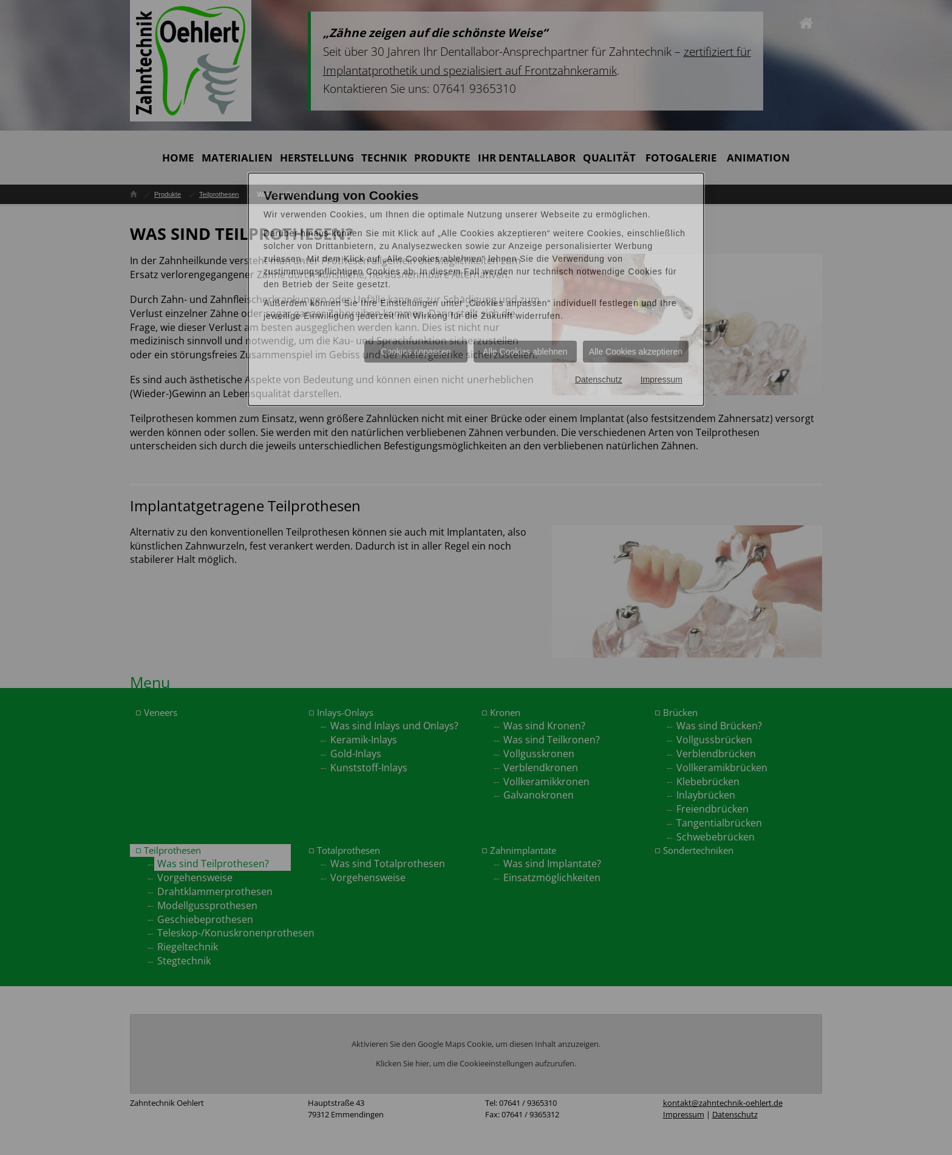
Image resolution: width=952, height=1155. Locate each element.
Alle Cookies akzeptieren (635, 351)
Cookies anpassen (415, 351)
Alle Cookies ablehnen (525, 351)
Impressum (661, 379)
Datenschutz (598, 379)
